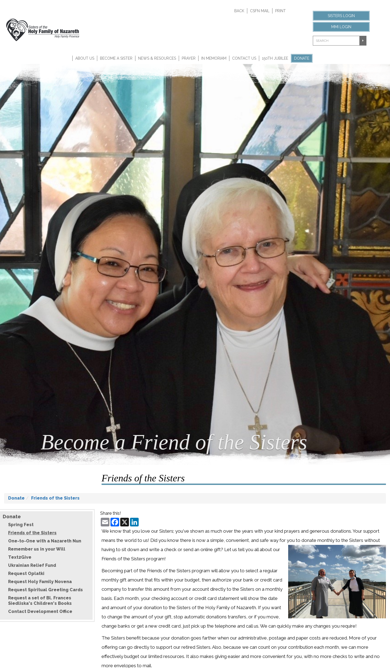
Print (280, 11)
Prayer (189, 58)
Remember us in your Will (36, 549)
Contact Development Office (40, 611)
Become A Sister (116, 58)
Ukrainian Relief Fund (32, 565)
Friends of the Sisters (55, 498)
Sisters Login (341, 16)
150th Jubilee (275, 58)
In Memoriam (213, 58)
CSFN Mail (259, 11)
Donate (301, 58)
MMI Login (341, 27)
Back (239, 11)
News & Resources (157, 58)
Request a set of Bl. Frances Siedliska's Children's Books (40, 600)
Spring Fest (21, 524)
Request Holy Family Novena (40, 581)
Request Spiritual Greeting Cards (45, 589)
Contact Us (244, 58)
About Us (84, 58)
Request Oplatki (26, 573)
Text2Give (19, 557)
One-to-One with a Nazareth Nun (44, 541)
